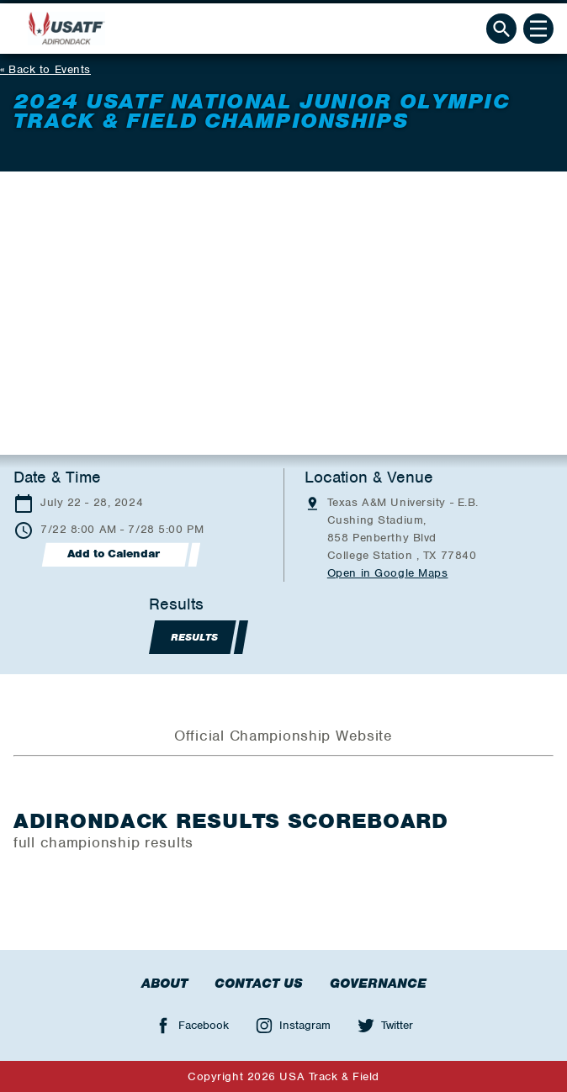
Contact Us (259, 983)
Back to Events (49, 69)
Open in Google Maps (387, 573)
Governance (378, 983)
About (164, 983)
